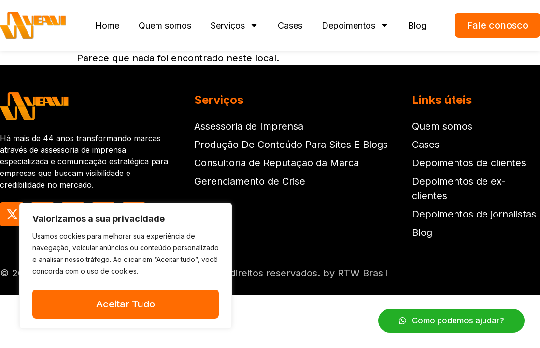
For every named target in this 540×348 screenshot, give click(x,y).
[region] (125, 268)
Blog (417, 25)
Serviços (234, 25)
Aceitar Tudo (125, 304)
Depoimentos (355, 25)
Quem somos (165, 25)
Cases (290, 25)
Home (107, 25)
